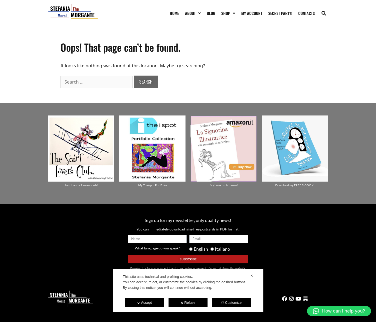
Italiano (222, 249)
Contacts (306, 13)
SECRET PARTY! (280, 13)
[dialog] (188, 290)
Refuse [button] (187, 303)
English (201, 249)
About (193, 13)
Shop (228, 13)
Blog (211, 13)
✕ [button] (251, 276)
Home (174, 13)
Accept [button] (144, 303)
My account (251, 13)
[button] (324, 13)
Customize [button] (231, 303)
